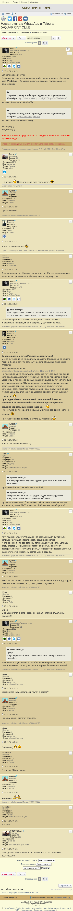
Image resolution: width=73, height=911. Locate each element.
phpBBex (24, 902)
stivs (4, 255)
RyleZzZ (10, 332)
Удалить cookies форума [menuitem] (42, 897)
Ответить (7, 38)
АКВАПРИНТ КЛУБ (36, 8)
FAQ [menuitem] (15, 14)
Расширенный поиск (58, 38)
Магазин (5, 2)
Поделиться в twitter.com (10, 18)
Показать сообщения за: (36, 860)
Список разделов (9, 897)
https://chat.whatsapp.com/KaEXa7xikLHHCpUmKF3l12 (28, 371)
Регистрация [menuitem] (57, 14)
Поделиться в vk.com (25, 18)
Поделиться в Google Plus (20, 18)
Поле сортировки (36, 864)
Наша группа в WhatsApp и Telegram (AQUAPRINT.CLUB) (28, 25)
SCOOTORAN (16, 831)
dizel (4, 454)
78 (13, 339)
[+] (3, 908)
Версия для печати (3, 18)
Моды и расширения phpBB (36, 904)
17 (13, 758)
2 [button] (43, 43)
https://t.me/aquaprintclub (28, 117)
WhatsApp (34, 2)
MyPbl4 (12, 191)
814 (13, 462)
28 (13, 229)
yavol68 (10, 221)
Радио (24, 2)
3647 (14, 162)
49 (13, 261)
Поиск (53, 38)
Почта (15, 2)
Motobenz (6, 752)
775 (13, 199)
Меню (7, 14)
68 (13, 839)
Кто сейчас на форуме (12, 889)
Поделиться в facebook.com (15, 18)
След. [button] (46, 43)
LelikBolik (6, 807)
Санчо (11, 154)
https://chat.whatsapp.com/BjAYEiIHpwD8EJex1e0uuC (42, 98)
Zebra (4, 592)
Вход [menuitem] (69, 14)
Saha (4, 674)
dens (12, 48)
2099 (14, 56)
